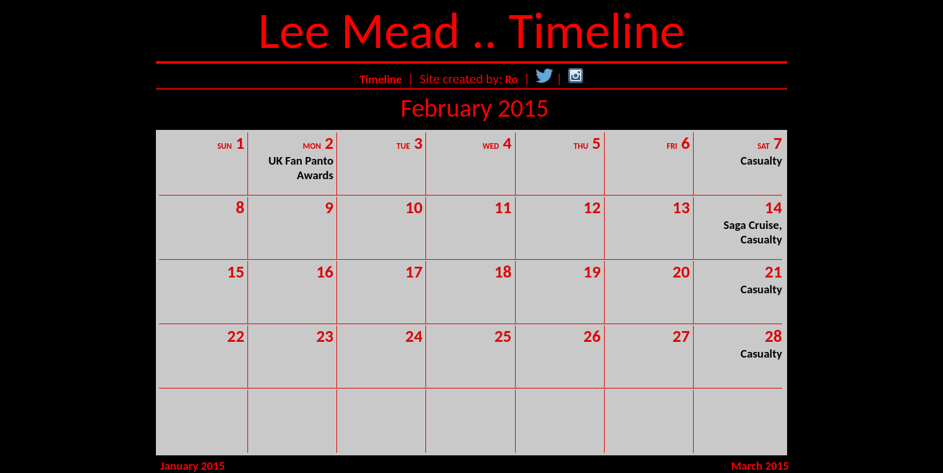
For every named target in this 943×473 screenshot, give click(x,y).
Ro (511, 79)
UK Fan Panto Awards (300, 167)
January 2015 (192, 465)
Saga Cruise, (752, 225)
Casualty (761, 160)
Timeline (381, 79)
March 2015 (760, 465)
